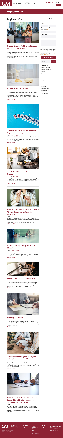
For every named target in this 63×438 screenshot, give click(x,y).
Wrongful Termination (45, 90)
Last (49, 27)
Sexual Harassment (44, 81)
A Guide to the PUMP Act (18, 88)
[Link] (6, 4)
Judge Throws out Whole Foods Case (22, 278)
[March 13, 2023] (15, 281)
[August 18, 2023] (15, 91)
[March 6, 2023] (15, 361)
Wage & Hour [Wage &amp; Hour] (43, 84)
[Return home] (24, 4)
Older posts (10, 418)
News (42, 79)
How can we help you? (46, 39)
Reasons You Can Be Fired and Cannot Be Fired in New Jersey (22, 47)
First (41, 27)
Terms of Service (46, 54)
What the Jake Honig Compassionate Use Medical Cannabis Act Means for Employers (22, 212)
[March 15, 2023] (15, 250)
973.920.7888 (57, 2)
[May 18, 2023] (15, 176)
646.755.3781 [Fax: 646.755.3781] (53, 432)
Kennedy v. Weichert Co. (17, 317)
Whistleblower (43, 86)
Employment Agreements (45, 67)
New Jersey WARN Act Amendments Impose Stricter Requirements (22, 131)
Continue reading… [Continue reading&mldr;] (11, 59)
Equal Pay (42, 73)
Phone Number (44, 29)
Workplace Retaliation (45, 88)
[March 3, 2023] (15, 404)
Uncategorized (43, 83)
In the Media (43, 77)
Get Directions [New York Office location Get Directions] (44, 428)
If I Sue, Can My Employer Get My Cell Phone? (23, 246)
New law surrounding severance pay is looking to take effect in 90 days (22, 357)
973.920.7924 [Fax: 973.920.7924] (35, 433)
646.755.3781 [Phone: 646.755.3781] (54, 430)
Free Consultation (48, 2)
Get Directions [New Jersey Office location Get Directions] (25, 428)
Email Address (44, 34)
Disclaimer (10, 431)
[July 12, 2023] (15, 135)
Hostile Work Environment (46, 75)
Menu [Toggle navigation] (58, 5)
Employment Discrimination (46, 69)
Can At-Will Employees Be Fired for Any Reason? (21, 173)
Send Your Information (48, 57)
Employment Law (44, 71)
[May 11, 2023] (15, 216)
